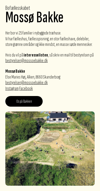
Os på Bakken (24, 101)
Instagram (12, 88)
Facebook (26, 88)
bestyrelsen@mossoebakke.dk (26, 60)
